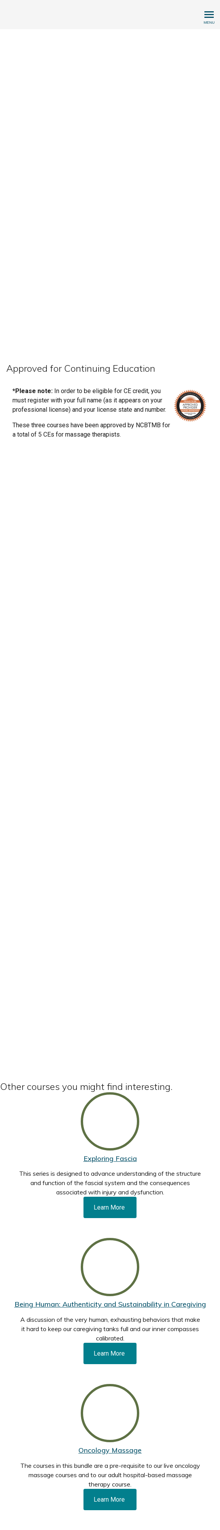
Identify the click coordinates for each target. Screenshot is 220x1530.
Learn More (110, 1207)
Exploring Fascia (110, 1158)
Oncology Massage (110, 1450)
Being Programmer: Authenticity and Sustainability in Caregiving (110, 1304)
